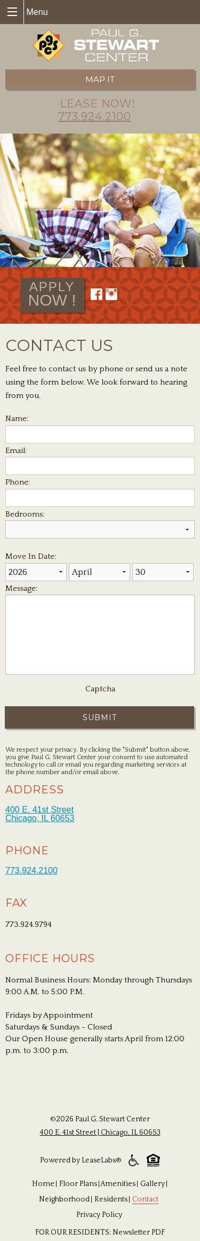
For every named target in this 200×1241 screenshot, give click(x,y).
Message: (21, 588)
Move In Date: (30, 556)
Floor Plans (78, 1184)
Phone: (17, 482)
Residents (110, 1199)
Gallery (152, 1184)
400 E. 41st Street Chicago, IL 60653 (39, 814)
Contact (145, 1199)
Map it (100, 79)
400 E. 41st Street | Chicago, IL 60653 (100, 1132)
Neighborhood (64, 1199)
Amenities (117, 1184)
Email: (16, 450)
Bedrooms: (24, 514)
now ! (52, 293)
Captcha (100, 688)
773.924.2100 (94, 116)
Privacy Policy (99, 1215)
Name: (16, 418)
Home (43, 1184)
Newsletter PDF (139, 1232)
